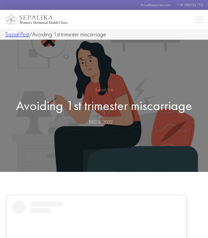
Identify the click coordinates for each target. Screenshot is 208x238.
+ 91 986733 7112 (190, 5)
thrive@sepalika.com (156, 5)
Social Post (17, 34)
